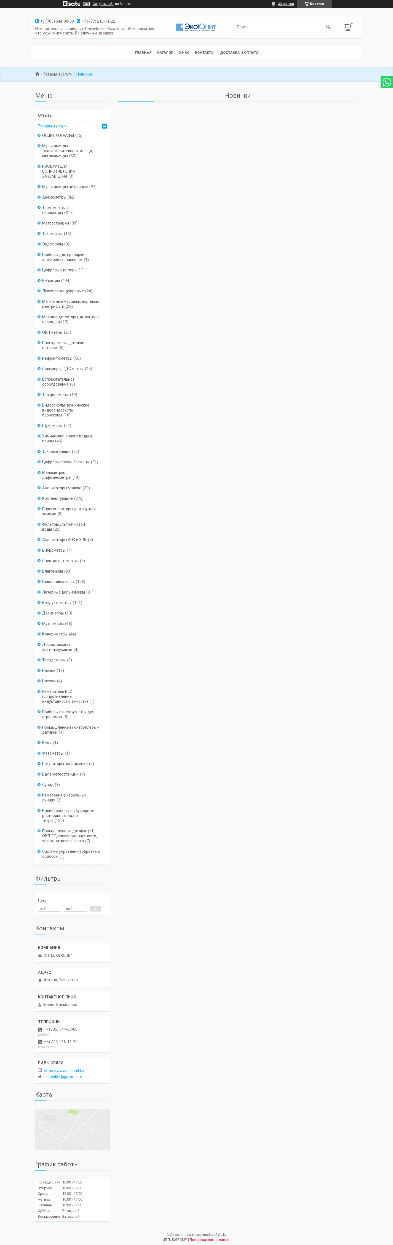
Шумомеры (52, 425)
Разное (48, 670)
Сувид (48, 784)
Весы (47, 743)
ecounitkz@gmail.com (62, 1077)
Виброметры (53, 550)
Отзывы (45, 115)
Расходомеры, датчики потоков (63, 345)
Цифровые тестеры (59, 270)
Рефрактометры (57, 358)
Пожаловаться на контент (210, 1240)
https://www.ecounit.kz (64, 1070)
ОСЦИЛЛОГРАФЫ (58, 135)
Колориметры (55, 634)
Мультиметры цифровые (65, 187)
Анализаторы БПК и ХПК (64, 540)
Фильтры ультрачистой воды (63, 526)
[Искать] (328, 27)
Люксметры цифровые (63, 291)
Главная (143, 52)
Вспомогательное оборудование (58, 381)
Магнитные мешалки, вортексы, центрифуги (71, 304)
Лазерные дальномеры (63, 592)
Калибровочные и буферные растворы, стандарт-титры (68, 815)
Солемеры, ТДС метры (63, 369)
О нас (183, 52)
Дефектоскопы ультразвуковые (57, 647)
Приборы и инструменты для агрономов (68, 714)
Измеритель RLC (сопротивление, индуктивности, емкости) (65, 696)
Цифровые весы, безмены (66, 462)
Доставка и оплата (239, 52)
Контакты (205, 52)
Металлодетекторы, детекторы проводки (70, 319)
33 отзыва (286, 4)
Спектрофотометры (60, 561)
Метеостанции (55, 223)
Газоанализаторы (58, 581)
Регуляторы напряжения (65, 764)
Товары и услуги (58, 74)
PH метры (51, 280)
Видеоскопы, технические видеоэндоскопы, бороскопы (65, 410)
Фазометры (52, 753)
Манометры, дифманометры (56, 475)
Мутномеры (53, 623)
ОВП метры (52, 332)
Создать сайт (103, 4)
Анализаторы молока (61, 488)
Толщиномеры (55, 394)
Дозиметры (53, 613)
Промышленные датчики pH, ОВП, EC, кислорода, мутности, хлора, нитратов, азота (69, 836)
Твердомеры (54, 660)
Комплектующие (57, 498)
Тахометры (52, 233)
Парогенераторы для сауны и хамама (69, 511)
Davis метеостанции (60, 774)
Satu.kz (221, 1235)
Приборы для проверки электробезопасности (63, 257)
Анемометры (54, 197)
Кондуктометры (56, 602)
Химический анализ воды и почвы (67, 438)
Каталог (165, 52)
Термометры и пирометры (55, 210)
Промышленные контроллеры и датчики (71, 729)
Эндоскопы (52, 244)
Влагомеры (52, 571)
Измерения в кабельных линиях (64, 797)
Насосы (49, 681)
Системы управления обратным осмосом (71, 854)
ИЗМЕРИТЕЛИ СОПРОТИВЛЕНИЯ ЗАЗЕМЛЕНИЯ (58, 171)
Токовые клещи (56, 451)
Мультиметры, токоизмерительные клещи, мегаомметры (67, 151)
